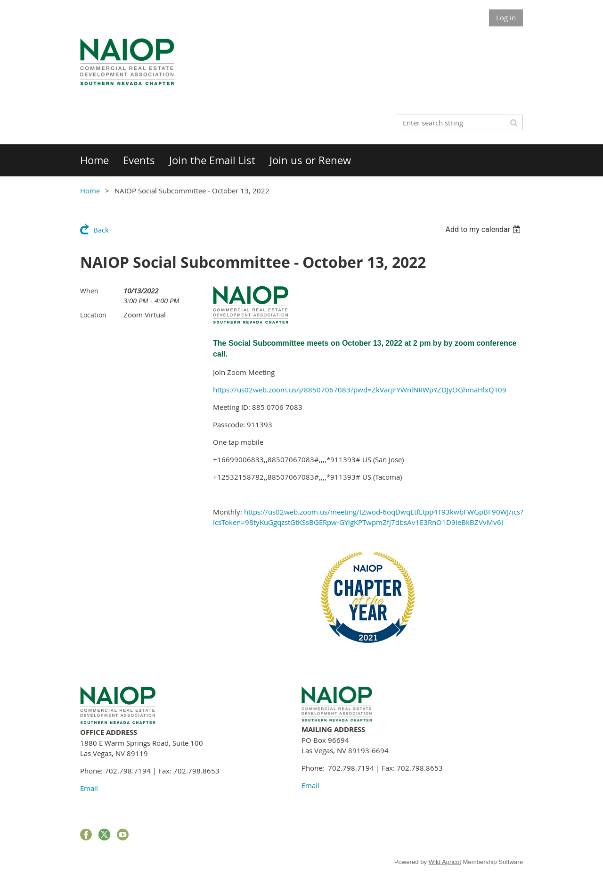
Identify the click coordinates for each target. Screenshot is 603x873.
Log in (506, 17)
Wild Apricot (445, 861)
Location (93, 314)
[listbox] (484, 229)
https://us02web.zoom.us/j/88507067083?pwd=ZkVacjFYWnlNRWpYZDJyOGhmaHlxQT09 (359, 389)
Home (90, 190)
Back (101, 229)
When (89, 290)
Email (89, 788)
